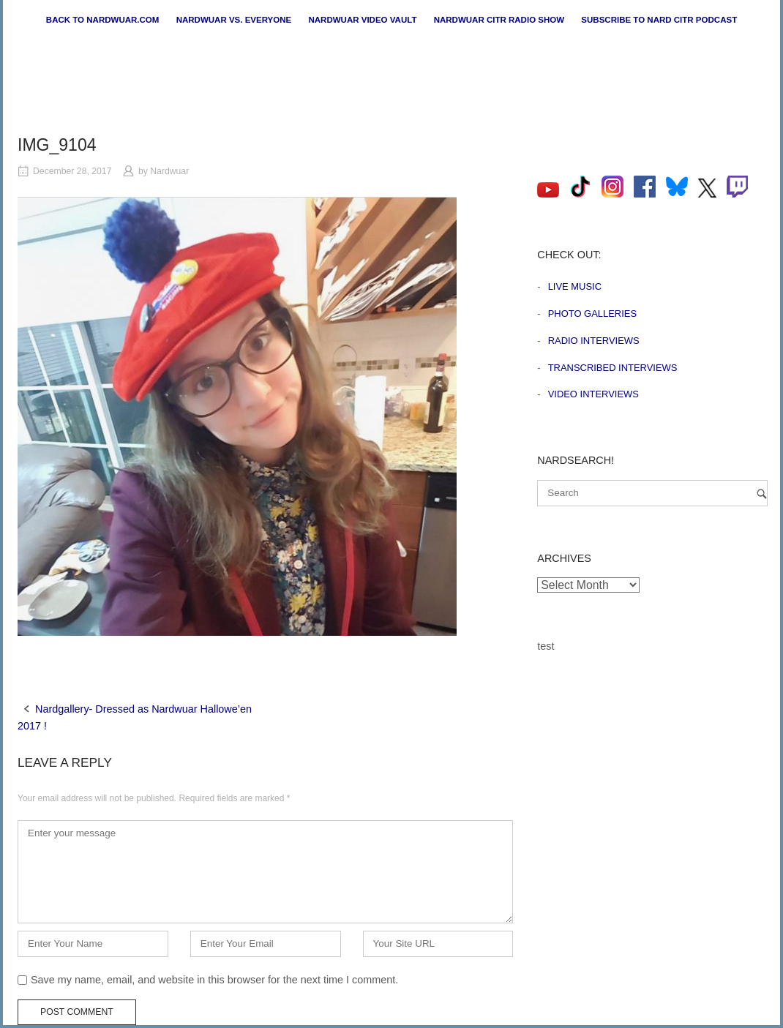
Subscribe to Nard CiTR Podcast (659, 19)
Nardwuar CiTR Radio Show (499, 19)
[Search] (761, 493)
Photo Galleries (592, 313)
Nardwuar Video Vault (362, 19)
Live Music (575, 286)
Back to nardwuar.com (103, 19)
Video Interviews (593, 394)
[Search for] (652, 493)
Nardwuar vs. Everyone (234, 19)
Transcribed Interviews (613, 367)
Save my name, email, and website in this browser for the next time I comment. (214, 980)
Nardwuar (169, 171)
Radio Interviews (594, 340)
